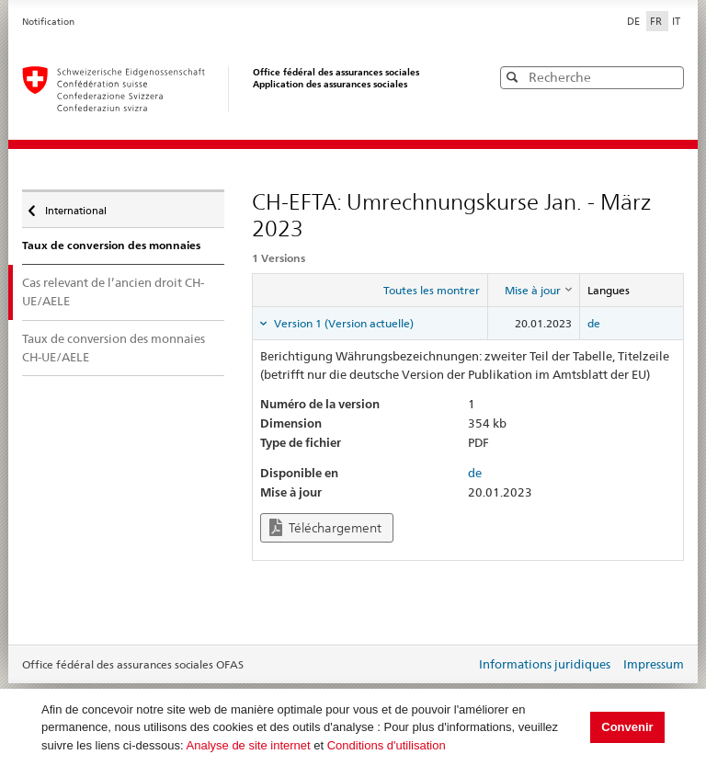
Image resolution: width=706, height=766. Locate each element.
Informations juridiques (544, 664)
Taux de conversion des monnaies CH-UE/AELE (113, 347)
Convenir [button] (627, 727)
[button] (668, 76)
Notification (48, 22)
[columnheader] (533, 289)
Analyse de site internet (249, 745)
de (593, 323)
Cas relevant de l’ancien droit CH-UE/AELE (113, 291)
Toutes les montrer (431, 290)
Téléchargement (325, 527)
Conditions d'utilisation (386, 745)
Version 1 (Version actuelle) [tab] (342, 323)
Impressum (653, 664)
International (74, 206)
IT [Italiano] (676, 21)
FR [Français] (657, 21)
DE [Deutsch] (635, 21)
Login (458, 665)
